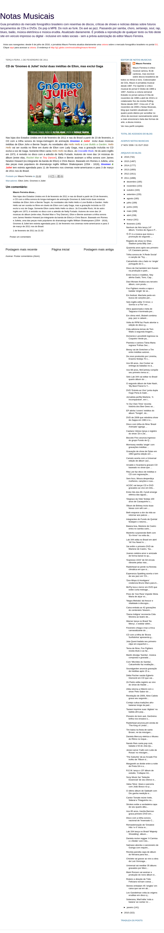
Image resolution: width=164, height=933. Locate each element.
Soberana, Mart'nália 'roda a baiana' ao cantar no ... (139, 900)
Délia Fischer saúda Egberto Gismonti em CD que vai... (140, 676)
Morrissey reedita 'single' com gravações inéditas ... (140, 445)
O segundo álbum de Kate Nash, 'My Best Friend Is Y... (142, 384)
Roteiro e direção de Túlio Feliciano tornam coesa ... (139, 880)
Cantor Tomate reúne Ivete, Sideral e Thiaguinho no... (139, 798)
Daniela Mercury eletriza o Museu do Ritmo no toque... (142, 737)
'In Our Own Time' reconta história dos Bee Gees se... (140, 405)
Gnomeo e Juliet (37, 181)
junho (130, 207)
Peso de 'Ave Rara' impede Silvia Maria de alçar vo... (142, 595)
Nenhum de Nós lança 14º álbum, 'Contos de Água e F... (141, 228)
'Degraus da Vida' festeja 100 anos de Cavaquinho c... (140, 500)
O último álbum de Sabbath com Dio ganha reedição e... (141, 792)
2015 (127, 161)
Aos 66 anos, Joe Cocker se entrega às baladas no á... (140, 364)
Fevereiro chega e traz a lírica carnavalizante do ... (140, 629)
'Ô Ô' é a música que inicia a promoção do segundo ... (140, 235)
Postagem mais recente (21, 249)
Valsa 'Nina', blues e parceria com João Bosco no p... (140, 785)
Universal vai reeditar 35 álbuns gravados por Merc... (141, 866)
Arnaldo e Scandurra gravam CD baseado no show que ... (142, 466)
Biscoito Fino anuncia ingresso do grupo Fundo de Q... (141, 439)
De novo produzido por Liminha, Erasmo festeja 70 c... (141, 357)
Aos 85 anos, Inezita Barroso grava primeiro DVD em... (140, 812)
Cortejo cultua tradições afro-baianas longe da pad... (140, 703)
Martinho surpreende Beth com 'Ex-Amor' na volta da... (141, 534)
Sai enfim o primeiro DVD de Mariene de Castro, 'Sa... (140, 547)
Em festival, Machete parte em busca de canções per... (140, 296)
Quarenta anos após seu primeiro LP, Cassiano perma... (142, 248)
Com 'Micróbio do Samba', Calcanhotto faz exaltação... (140, 663)
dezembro (132, 181)
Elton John (23, 181)
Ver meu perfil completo (132, 126)
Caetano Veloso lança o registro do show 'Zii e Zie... (141, 432)
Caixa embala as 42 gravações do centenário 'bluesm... (141, 608)
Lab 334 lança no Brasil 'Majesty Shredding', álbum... (141, 832)
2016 (127, 157)
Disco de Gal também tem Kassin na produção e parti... (142, 269)
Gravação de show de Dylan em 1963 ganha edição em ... (141, 452)
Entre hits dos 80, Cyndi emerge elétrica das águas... (141, 493)
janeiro (130, 907)
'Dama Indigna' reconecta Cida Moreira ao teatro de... (141, 615)
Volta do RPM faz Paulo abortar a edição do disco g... (142, 323)
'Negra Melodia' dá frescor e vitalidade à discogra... (139, 601)
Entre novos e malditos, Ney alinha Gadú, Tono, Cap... (139, 276)
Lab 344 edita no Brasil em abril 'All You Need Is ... (141, 540)
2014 (127, 165)
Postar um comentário (20, 237)
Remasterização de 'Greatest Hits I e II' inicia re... (140, 826)
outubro (131, 190)
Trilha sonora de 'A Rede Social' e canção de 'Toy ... (141, 255)
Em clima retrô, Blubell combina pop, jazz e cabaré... (141, 316)
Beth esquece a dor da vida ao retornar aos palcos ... (141, 513)
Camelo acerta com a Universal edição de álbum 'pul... (141, 459)
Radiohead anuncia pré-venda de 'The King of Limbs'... (142, 724)
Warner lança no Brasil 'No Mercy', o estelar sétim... (139, 622)
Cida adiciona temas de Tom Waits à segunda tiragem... (140, 330)
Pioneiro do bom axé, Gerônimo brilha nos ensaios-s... (141, 717)
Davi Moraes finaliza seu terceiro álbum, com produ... (142, 282)
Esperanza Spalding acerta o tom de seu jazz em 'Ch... (142, 574)
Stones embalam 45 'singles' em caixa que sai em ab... (141, 887)
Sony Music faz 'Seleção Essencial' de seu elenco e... (141, 778)
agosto (130, 198)
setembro (131, 194)
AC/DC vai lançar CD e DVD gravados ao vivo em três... (140, 486)
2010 (127, 912)
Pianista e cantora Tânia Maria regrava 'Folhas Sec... (141, 344)
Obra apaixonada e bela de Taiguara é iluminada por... (140, 310)
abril (129, 215)
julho (129, 202)
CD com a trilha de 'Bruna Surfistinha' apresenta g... (139, 636)
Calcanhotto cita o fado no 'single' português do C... (142, 262)
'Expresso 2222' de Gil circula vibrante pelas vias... (140, 561)
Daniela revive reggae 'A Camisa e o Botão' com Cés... (141, 839)
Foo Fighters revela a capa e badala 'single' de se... (140, 289)
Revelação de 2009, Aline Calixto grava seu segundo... (142, 697)
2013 (127, 169)
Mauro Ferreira (20, 192)
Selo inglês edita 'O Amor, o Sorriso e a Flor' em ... (139, 303)
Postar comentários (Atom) (27, 256)
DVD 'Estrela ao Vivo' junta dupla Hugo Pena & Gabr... (142, 391)
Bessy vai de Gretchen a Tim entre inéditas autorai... (140, 350)
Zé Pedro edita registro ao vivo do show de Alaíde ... (141, 683)
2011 (127, 178)
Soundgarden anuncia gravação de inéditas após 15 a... (141, 669)
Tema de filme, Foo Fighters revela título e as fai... (139, 649)
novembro (132, 186)
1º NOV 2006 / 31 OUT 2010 (134, 145)
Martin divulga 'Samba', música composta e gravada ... (141, 656)
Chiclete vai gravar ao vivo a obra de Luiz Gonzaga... (142, 859)
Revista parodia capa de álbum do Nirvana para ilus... (141, 853)
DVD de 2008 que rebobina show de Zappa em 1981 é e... (142, 418)
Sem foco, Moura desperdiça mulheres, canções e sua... (140, 479)
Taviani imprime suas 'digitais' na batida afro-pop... (142, 710)
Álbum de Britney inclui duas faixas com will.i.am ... (139, 506)
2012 (127, 174)
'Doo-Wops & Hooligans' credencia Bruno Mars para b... (142, 581)
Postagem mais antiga (99, 249)
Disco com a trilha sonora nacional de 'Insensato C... (140, 819)
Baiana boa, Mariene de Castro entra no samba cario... (141, 527)
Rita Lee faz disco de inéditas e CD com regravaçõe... (141, 473)
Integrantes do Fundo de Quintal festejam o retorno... (141, 520)
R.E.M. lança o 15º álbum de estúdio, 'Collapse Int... (140, 771)
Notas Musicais (27, 16)
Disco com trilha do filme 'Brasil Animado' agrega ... (141, 425)
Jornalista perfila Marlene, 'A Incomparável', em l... (139, 398)
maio (129, 211)
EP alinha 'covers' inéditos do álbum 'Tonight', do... (140, 411)
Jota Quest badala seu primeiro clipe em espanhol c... (141, 642)
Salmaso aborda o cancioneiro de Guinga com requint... (142, 846)
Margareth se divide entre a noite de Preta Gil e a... (142, 764)
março (130, 219)
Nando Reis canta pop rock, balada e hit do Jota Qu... (139, 744)
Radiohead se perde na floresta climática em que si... (141, 568)
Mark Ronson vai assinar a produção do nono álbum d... (141, 873)
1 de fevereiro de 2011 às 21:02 (28, 230)
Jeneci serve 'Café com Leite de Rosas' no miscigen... (141, 751)
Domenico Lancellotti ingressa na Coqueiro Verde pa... (142, 337)
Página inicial (60, 249)
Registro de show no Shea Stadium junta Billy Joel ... (139, 242)
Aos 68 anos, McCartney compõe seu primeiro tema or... (142, 371)
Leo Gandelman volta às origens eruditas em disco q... (141, 893)
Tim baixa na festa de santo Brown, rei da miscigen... (139, 731)
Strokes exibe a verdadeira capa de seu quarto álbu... (141, 805)
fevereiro (131, 224)
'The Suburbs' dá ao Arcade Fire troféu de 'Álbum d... (141, 758)
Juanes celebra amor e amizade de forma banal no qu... (141, 554)
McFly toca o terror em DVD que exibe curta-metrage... (141, 588)
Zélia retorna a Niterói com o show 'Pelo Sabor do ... (139, 690)
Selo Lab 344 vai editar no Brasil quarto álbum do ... (141, 378)
